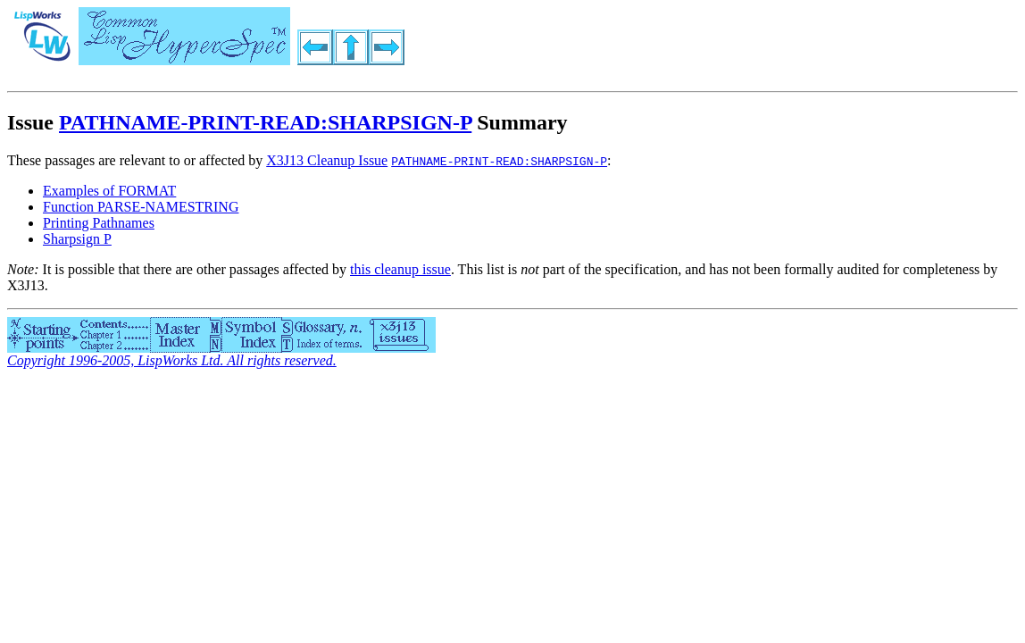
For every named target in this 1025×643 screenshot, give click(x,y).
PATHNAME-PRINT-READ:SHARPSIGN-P (265, 122)
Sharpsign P (77, 238)
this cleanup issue (400, 269)
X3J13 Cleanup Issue (327, 160)
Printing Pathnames (98, 222)
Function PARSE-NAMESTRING (140, 206)
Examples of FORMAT (109, 190)
